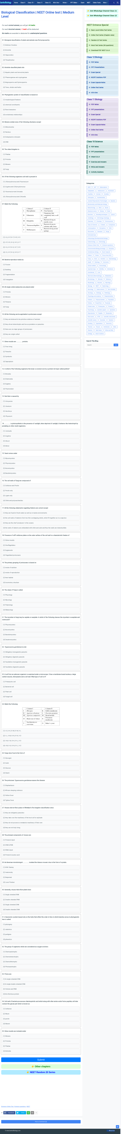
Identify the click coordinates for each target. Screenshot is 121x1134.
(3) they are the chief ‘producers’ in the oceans (18, 523)
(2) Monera (6, 297)
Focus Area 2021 (106, 255)
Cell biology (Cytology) (103, 218)
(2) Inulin (6, 763)
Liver (99, 272)
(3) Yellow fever (8, 795)
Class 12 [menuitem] (47, 2)
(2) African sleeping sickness (12, 790)
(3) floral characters (9, 110)
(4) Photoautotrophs (9, 967)
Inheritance (110, 269)
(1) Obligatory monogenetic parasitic (15, 652)
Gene (95, 258)
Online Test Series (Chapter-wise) (101, 35)
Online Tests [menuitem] (97, 2)
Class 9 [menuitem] (23, 2)
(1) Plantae (6, 154)
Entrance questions (20, 1106)
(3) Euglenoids (8, 550)
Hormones (106, 262)
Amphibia (90, 194)
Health (89, 262)
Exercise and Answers (97, 162)
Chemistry (90, 221)
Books (106, 207)
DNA (110, 228)
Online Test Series (96, 88)
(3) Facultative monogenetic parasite (15, 662)
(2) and (14, 187)
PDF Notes (94, 62)
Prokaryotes (101, 306)
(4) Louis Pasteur (9, 882)
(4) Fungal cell (7, 697)
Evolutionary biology (93, 252)
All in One (93, 93)
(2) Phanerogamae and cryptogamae (15, 77)
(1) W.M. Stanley (8, 867)
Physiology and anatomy (94, 296)
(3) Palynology (8, 605)
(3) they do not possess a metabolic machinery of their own (22, 823)
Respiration (109, 313)
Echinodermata (92, 235)
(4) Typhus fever (8, 800)
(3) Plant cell (7, 692)
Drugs (107, 231)
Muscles (99, 282)
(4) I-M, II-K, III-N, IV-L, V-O (12, 746)
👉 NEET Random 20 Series (41, 1072)
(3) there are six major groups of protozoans (17, 329)
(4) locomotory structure (11, 582)
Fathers (90, 255)
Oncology (90, 292)
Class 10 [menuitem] (30, 2)
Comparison (112, 224)
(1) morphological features (12, 100)
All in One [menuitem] (56, 2)
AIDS (89, 187)
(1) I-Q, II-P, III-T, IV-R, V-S (11, 237)
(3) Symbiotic (7, 356)
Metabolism (108, 275)
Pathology (107, 292)
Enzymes (111, 248)
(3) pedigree (7, 934)
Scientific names (92, 320)
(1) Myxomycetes (9, 458)
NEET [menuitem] (88, 2)
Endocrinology (91, 241)
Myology (90, 286)
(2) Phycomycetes (9, 463)
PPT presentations (96, 110)
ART (95, 187)
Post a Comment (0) (41, 1121)
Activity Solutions (96, 172)
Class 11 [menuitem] (39, 2)
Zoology (90, 333)
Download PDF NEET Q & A (99, 50)
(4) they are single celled (11, 334)
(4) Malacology (8, 610)
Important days (92, 269)
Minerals (100, 279)
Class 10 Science (92, 224)
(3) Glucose (7, 768)
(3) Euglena (6, 384)
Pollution (90, 299)
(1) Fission (6, 265)
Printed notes (91, 306)
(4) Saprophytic (8, 361)
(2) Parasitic (7, 352)
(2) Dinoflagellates (9, 545)
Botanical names (92, 211)
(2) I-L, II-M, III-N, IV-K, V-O (12, 736)
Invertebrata (91, 272)
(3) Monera (6, 164)
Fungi (89, 258)
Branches (90, 214)
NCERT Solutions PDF (97, 77)
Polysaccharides (100, 299)
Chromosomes (109, 221)
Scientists (102, 320)
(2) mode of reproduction (11, 572)
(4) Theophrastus (8, 60)
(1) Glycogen (7, 758)
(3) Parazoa (7, 302)
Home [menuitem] (16, 2)
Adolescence (101, 190)
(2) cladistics (7, 929)
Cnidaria (102, 224)
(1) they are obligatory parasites (13, 813)
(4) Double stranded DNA (11, 909)
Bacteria (113, 201)
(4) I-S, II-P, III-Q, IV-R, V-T (12, 252)
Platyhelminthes (108, 296)
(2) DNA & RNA (8, 845)
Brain (108, 211)
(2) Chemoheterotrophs (10, 957)
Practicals (107, 303)
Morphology (91, 282)
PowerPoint (98, 303)
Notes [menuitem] (65, 2)
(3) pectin (6, 1019)
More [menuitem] (104, 2)
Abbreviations (103, 187)
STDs (98, 316)
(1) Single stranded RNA (11, 895)
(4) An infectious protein (11, 994)
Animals (98, 194)
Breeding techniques (101, 214)
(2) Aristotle (7, 50)
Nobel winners (100, 289)
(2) (7, 406)
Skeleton (111, 320)
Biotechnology (91, 207)
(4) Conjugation (8, 279)
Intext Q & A (94, 157)
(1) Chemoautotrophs (10, 952)
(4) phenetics (7, 939)
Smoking (90, 323)
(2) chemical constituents (11, 105)
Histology (97, 262)
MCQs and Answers (96, 167)
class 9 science (99, 333)
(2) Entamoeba (8, 379)
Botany (102, 211)
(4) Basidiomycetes (9, 473)
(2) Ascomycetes (8, 630)
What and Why (109, 330)
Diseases (99, 231)
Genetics (102, 258)
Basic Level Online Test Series (100, 30)
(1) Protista (7, 292)
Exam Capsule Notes (97, 82)
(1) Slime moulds (8, 540)
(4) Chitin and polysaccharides (13, 500)
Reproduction (91, 313)
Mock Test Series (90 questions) (101, 45)
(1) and (15, 182)
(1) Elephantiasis (8, 785)
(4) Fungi (6, 169)
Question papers (101, 310)
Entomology (102, 241)
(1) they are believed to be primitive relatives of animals (21, 319)
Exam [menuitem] (82, 2)
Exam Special (94, 72)
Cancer (113, 214)
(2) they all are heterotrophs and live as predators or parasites (23, 324)
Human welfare (92, 265)
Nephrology (105, 286)
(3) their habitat (8, 577)
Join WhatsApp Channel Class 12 (103, 16)
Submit (41, 1059)
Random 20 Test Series (98, 40)
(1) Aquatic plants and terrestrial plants (16, 72)
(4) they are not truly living (11, 827)
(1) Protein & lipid (9, 840)
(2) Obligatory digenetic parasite (13, 657)
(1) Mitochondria (8, 127)
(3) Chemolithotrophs (10, 962)
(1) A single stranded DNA (11, 979)
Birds (100, 207)
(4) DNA (5, 142)
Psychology (91, 310)
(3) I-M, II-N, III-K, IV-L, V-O (12, 741)
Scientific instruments (109, 316)
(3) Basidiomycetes (9, 635)
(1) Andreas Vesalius (10, 45)
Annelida (106, 194)
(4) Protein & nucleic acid (11, 855)
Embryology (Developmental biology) (98, 238)
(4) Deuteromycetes (9, 640)
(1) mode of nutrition (10, 567)
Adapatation (91, 190)
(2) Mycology (7, 600)
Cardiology (90, 218)
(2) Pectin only (8, 490)
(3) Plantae (6, 1046)
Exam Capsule (106, 252)
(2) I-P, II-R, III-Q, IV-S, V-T (12, 242)
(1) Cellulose (7, 1009)
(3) (7, 411)
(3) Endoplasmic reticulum (11, 137)
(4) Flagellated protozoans (12, 555)
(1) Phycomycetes (9, 625)
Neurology (90, 289)
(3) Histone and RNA (10, 989)
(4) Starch (6, 773)
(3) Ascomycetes (8, 468)
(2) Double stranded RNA (11, 900)
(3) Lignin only (7, 496)
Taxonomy (109, 323)
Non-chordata (111, 289)
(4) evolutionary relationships (12, 115)
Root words (91, 316)
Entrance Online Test (7, 1106)
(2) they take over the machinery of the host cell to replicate (22, 818)
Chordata (99, 221)
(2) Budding (7, 270)
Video (114, 327)
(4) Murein (6, 1024)
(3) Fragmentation (9, 274)
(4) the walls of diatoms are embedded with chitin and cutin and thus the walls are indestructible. (35, 528)
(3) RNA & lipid (8, 850)
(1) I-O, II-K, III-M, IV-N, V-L (12, 731)
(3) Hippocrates (8, 55)
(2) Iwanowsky (8, 872)
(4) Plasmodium (8, 389)
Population (111, 299)
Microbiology (91, 279)
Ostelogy (98, 292)
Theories (90, 327)
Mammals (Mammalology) (95, 275)
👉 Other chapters (41, 1066)
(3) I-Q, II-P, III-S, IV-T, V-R (11, 247)
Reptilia (100, 313)
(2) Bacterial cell (8, 687)
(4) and (14, 197)
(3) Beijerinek (7, 877)
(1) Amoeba (7, 374)
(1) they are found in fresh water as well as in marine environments (25, 513)
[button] (114, 2)
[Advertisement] (41, 1089)
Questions (112, 310)
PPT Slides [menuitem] (73, 2)
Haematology (112, 258)
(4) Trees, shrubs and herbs (12, 87)
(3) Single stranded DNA (11, 905)
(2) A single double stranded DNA (14, 984)
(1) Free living (7, 346)
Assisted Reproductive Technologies (97, 201)
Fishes (97, 255)
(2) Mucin (6, 1014)
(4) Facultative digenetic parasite (14, 667)
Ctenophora (102, 228)
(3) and (12, 192)
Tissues (98, 327)
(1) (7, 401)
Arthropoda (91, 197)
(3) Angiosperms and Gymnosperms (15, 82)
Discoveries (91, 231)
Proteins (110, 306)
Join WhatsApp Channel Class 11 (103, 11)
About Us (112, 1130)
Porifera (90, 303)
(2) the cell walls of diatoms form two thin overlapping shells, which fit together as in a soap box (34, 518)
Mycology (108, 282)
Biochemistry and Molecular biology (97, 204)
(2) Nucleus (7, 132)
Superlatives (99, 323)
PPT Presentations (96, 67)
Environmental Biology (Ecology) (96, 248)
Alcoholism (111, 190)
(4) (7, 416)
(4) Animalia (7, 1051)
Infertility (101, 269)
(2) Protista (7, 159)
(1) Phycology (7, 595)
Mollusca (108, 279)
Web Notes (99, 330)
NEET (28, 1106)
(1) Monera (6, 1036)
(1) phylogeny (7, 924)
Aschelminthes (101, 197)
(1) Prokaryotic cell (9, 682)
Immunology (102, 265)
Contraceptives (92, 228)
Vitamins (90, 330)
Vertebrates (106, 327)
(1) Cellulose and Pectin (11, 485)
